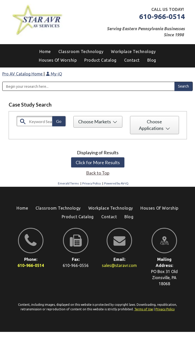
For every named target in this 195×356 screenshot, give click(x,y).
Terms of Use (143, 309)
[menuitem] (151, 60)
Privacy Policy (91, 183)
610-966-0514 (162, 16)
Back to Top (97, 173)
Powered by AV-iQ (116, 183)
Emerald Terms (68, 183)
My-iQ (54, 74)
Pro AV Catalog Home (22, 74)
